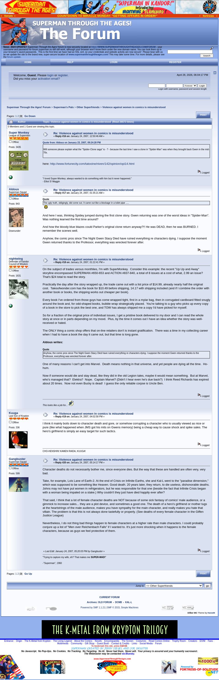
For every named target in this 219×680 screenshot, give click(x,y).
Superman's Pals (64, 107)
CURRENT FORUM (109, 597)
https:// (123, 47)
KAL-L (128, 602)
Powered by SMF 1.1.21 (93, 607)
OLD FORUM (105, 602)
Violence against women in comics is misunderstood (133, 107)
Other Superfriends (88, 107)
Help (70, 62)
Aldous (14, 189)
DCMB (118, 602)
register (63, 75)
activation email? (49, 78)
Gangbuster (17, 459)
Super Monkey (19, 132)
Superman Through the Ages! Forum (29, 107)
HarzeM (211, 613)
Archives (92, 602)
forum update (14, 57)
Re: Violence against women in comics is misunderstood (93, 133)
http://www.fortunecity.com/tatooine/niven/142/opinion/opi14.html (92, 163)
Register (175, 62)
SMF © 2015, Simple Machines (122, 607)
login (50, 75)
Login (113, 62)
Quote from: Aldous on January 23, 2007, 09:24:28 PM (72, 142)
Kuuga (13, 413)
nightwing (16, 258)
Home (27, 62)
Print (203, 115)
